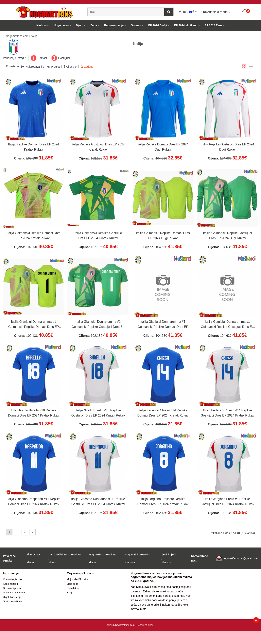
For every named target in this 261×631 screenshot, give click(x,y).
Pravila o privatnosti (14, 592)
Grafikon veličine (12, 601)
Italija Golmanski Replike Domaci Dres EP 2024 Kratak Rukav (34, 235)
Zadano (87, 66)
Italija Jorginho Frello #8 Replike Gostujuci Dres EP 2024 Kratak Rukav (227, 501)
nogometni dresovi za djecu (102, 558)
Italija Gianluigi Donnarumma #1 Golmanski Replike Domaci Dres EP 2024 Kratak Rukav (33, 324)
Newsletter (73, 588)
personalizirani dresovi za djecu (65, 558)
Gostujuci (64, 58)
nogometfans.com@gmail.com (240, 558)
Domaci (42, 58)
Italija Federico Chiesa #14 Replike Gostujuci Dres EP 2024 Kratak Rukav (227, 413)
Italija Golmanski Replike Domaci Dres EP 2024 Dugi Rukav (163, 235)
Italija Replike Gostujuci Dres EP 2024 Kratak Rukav (98, 147)
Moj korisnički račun (78, 579)
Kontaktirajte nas (12, 579)
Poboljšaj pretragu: (14, 58)
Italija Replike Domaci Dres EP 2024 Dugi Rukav (162, 147)
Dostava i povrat (12, 588)
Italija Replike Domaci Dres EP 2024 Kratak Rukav (33, 147)
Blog (69, 592)
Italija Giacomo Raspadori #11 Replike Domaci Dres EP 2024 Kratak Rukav (34, 501)
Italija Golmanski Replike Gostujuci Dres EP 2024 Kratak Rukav (98, 235)
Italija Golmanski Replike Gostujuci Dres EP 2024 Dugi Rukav (227, 235)
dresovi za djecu (33, 558)
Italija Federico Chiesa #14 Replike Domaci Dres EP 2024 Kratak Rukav (162, 413)
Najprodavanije (32, 66)
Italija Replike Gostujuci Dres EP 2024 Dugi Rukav (227, 147)
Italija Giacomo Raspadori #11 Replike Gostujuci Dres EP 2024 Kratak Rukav (98, 501)
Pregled (54, 66)
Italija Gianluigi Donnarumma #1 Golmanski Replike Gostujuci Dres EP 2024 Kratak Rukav (98, 324)
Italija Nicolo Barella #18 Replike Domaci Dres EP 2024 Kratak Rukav (33, 413)
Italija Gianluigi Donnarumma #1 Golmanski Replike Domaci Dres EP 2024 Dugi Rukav (163, 324)
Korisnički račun (215, 12)
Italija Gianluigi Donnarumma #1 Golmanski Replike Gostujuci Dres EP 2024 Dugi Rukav (227, 324)
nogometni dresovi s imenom (137, 558)
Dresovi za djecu (144, 625)
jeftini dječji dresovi (169, 558)
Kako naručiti (10, 583)
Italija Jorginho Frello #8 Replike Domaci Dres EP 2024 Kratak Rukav (162, 501)
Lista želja (72, 583)
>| (32, 532)
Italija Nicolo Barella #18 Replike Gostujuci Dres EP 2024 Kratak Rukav (98, 413)
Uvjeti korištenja (12, 597)
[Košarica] (245, 12)
